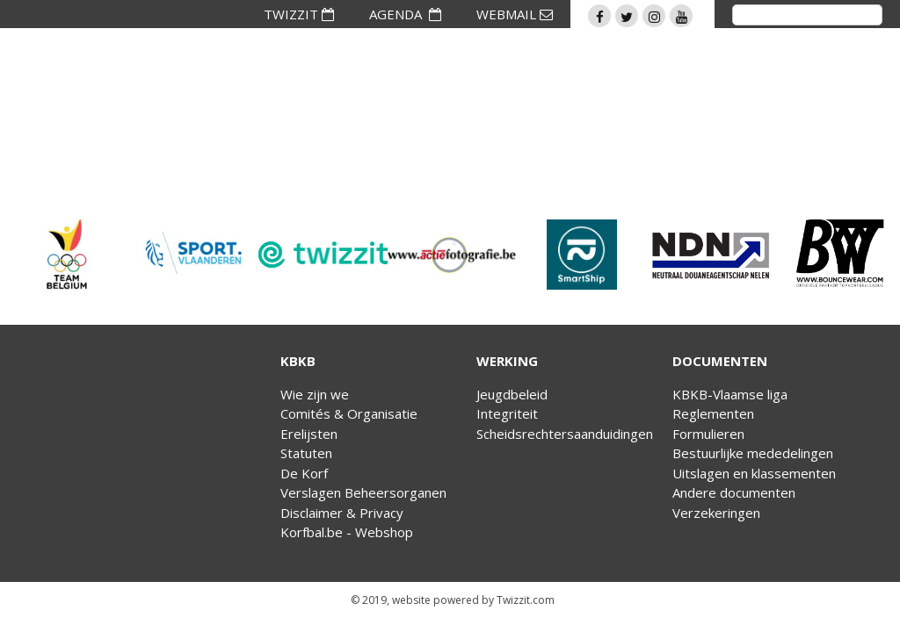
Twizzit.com (526, 599)
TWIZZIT (299, 14)
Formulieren (708, 433)
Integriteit (507, 413)
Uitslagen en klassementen (754, 473)
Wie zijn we (314, 394)
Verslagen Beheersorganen (363, 492)
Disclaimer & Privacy (341, 512)
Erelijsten (309, 433)
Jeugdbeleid (512, 394)
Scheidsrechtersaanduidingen (564, 433)
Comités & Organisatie (348, 413)
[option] (64, 254)
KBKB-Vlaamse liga (730, 394)
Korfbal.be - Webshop (346, 532)
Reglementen (713, 413)
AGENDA (405, 14)
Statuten (306, 453)
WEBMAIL (514, 14)
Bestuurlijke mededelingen (752, 453)
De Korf (304, 473)
